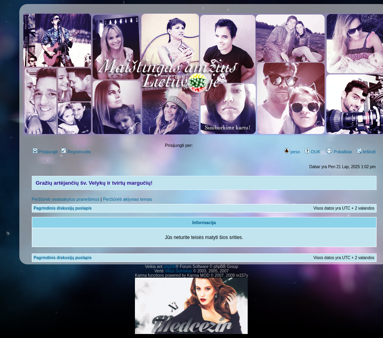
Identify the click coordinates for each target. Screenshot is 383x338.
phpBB (170, 266)
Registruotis (76, 151)
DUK (312, 151)
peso (292, 151)
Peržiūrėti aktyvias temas (127, 199)
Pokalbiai (338, 151)
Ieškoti (366, 151)
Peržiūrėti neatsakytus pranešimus (65, 199)
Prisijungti (45, 151)
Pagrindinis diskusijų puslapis (63, 208)
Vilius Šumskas (178, 271)
